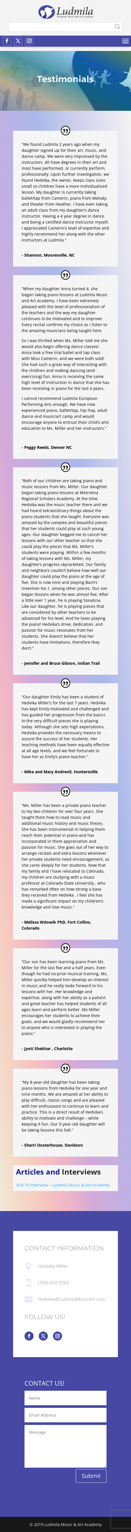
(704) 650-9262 (53, 1283)
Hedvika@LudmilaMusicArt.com (72, 1299)
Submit (91, 1476)
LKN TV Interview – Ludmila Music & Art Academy (63, 1185)
